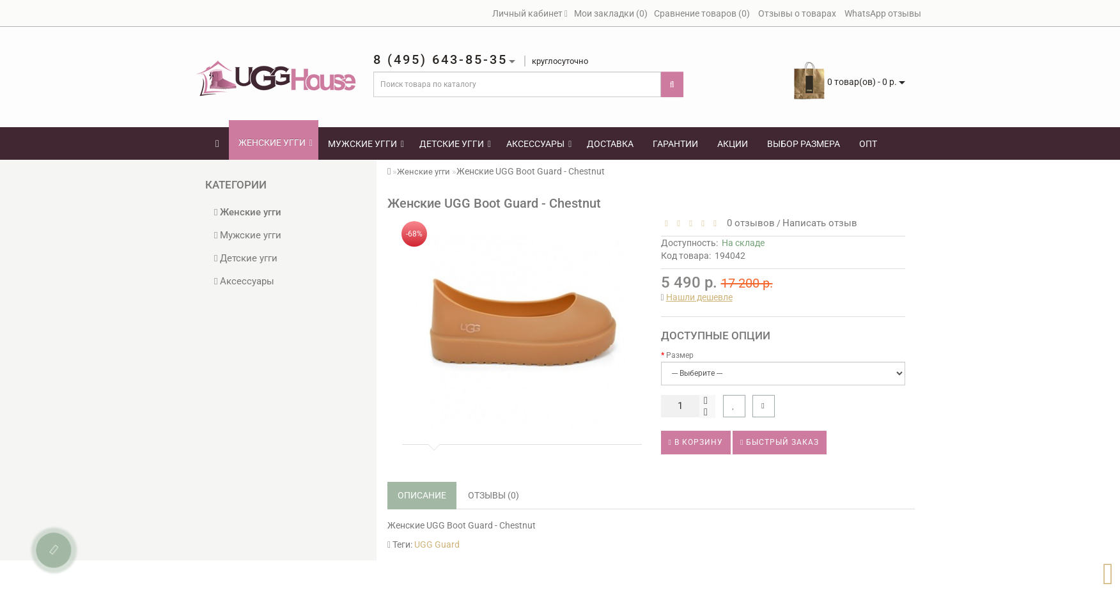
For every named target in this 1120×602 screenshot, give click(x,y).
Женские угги (275, 142)
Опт (868, 144)
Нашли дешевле (699, 297)
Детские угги (455, 144)
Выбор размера (803, 144)
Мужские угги (366, 144)
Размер (680, 355)
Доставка (610, 144)
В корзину (696, 442)
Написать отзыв (819, 223)
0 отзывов (748, 223)
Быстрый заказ (779, 442)
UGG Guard (437, 544)
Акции (732, 144)
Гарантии (675, 144)
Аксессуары (539, 144)
